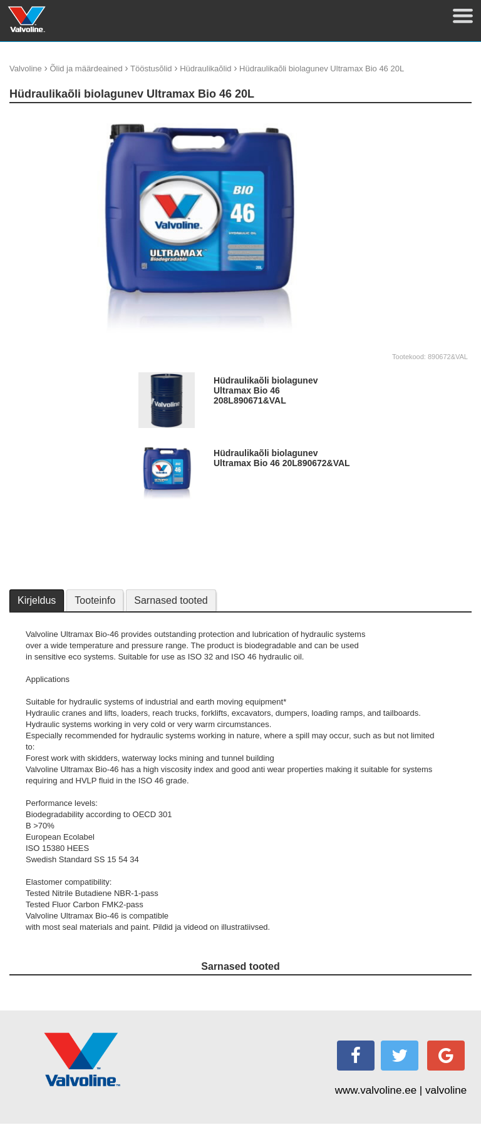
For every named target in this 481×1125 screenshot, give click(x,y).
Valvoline (25, 68)
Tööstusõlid (151, 68)
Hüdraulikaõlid (205, 68)
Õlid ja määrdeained (85, 68)
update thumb (408, 118)
